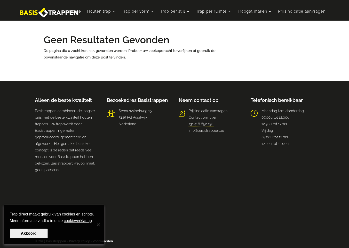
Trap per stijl (172, 12)
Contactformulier (202, 117)
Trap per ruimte (211, 12)
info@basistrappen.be (206, 130)
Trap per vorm (136, 12)
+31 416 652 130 (201, 124)
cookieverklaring (78, 221)
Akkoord (29, 233)
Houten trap (99, 12)
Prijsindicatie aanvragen (301, 12)
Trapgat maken (252, 12)
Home (75, 12)
